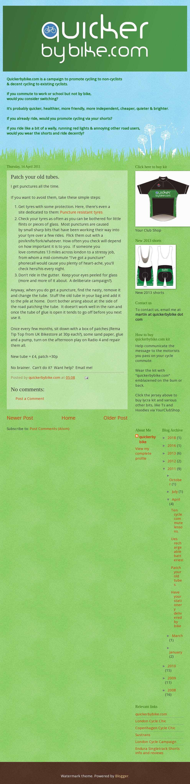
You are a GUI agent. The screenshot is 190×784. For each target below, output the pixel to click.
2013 (172, 453)
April (176, 499)
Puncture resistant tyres (81, 212)
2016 (172, 445)
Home (68, 417)
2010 (172, 665)
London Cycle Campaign (155, 741)
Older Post (115, 417)
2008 (172, 690)
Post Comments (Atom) (49, 428)
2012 (172, 461)
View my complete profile (143, 453)
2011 (172, 468)
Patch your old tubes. (176, 576)
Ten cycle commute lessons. (177, 520)
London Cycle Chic (150, 720)
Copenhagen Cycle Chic (155, 727)
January (175, 652)
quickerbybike (147, 439)
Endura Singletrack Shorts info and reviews (157, 750)
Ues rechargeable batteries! (177, 549)
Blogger (121, 775)
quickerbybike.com (151, 714)
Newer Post (20, 417)
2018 (172, 437)
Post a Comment (30, 398)
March (177, 635)
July (175, 491)
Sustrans (142, 734)
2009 (172, 678)
